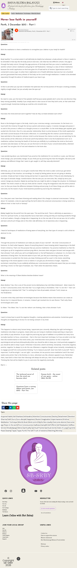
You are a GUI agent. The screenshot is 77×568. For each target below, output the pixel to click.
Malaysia (4, 533)
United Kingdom (5, 535)
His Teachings (5, 507)
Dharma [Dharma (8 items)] (4, 419)
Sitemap (43, 544)
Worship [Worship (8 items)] (59, 431)
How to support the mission (49, 535)
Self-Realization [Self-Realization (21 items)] (62, 425)
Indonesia (4, 532)
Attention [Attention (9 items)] (36, 416)
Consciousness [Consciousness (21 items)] (45, 416)
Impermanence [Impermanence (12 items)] (57, 419)
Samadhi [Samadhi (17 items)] (44, 425)
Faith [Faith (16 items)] (9, 419)
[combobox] (59, 8)
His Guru (4, 504)
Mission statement (46, 537)
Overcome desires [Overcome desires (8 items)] (59, 422)
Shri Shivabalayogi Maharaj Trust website (53, 540)
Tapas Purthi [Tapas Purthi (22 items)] (22, 431)
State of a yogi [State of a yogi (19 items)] (62, 428)
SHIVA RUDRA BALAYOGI (24, 2)
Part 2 (3, 365)
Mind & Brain (35, 13)
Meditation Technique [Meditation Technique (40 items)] (9, 422)
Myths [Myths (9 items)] (40, 422)
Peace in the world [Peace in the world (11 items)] (11, 425)
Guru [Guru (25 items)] (14, 419)
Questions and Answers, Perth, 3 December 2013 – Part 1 (19, 42)
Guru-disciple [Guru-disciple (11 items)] (21, 419)
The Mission (5, 511)
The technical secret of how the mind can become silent (25, 376)
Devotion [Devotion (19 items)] (71, 416)
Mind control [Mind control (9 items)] (33, 422)
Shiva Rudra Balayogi (4, 42)
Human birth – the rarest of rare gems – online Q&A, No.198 (50, 376)
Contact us (44, 533)
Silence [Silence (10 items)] (19, 428)
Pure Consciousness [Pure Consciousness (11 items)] (25, 425)
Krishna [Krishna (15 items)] (66, 419)
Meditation (4, 510)
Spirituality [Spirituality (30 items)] (27, 428)
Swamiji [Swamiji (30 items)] (8, 431)
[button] (3, 407)
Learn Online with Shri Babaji (17, 515)
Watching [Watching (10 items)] (51, 431)
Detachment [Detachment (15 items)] (62, 416)
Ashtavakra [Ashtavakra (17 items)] (28, 416)
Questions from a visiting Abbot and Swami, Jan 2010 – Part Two (26, 388)
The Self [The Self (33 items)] (30, 431)
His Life (4, 505)
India (3, 528)
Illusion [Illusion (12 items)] (38, 419)
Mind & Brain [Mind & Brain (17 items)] (23, 422)
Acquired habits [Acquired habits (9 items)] (7, 416)
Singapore (4, 539)
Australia (4, 530)
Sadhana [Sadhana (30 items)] (37, 425)
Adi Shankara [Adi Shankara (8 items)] (18, 416)
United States (5, 537)
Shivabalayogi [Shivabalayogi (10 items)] (12, 428)
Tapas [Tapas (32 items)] (14, 431)
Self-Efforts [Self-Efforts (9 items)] (52, 425)
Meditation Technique (23, 13)
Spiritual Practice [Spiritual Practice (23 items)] (38, 428)
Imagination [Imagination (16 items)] (46, 419)
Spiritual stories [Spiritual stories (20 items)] (51, 428)
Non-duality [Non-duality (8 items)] (48, 422)
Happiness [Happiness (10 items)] (31, 419)
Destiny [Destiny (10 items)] (55, 416)
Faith (13, 13)
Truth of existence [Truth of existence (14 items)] (41, 431)
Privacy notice (45, 546)
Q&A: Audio (5, 13)
